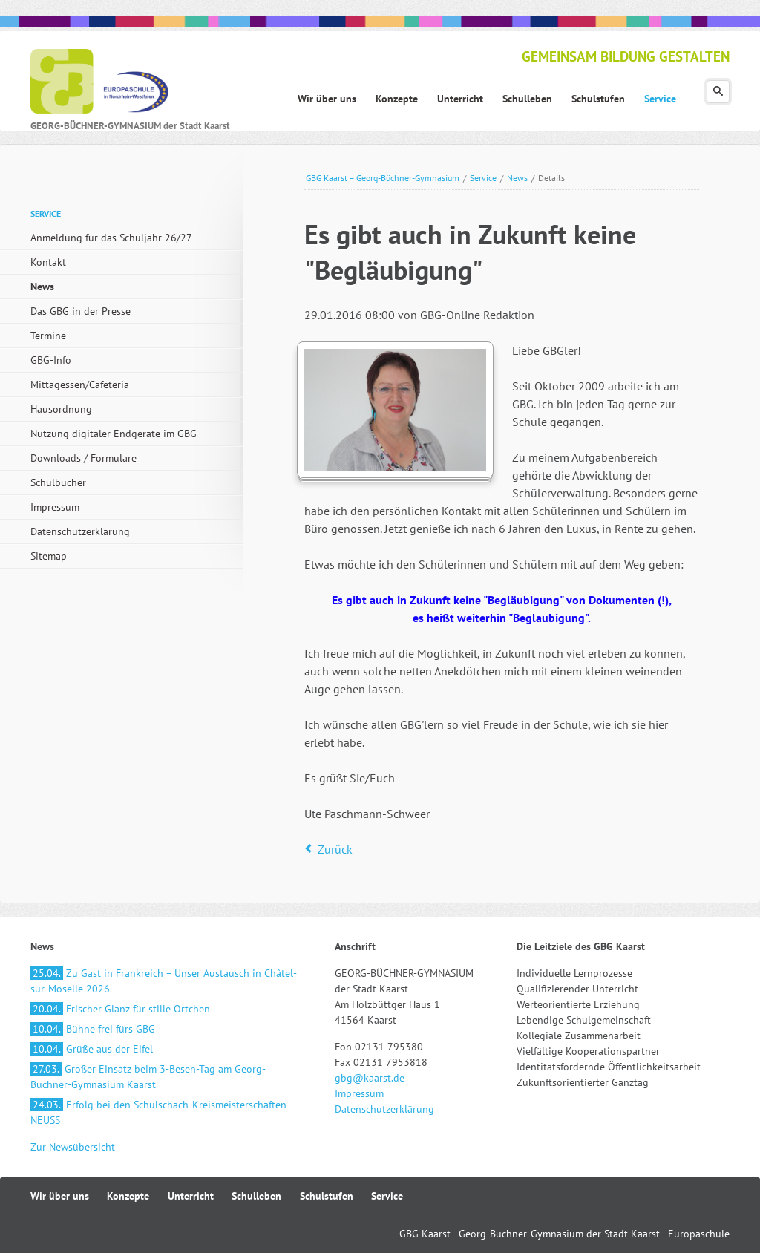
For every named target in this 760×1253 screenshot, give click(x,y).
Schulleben (256, 1196)
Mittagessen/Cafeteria (79, 384)
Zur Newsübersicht (72, 1147)
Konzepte (128, 1196)
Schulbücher (58, 482)
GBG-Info (50, 360)
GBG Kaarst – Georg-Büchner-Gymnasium (382, 177)
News (517, 177)
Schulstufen (326, 1196)
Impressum (54, 507)
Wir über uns (59, 1196)
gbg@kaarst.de (369, 1077)
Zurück (335, 849)
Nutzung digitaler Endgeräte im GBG (113, 433)
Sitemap (48, 556)
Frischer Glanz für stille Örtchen (120, 1008)
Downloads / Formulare (83, 458)
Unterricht (191, 1196)
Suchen (718, 91)
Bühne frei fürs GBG (92, 1029)
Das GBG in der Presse (80, 311)
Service (483, 177)
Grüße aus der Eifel (91, 1049)
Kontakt (48, 262)
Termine (48, 335)
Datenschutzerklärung (80, 531)
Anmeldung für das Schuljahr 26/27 (111, 237)
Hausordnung (61, 409)
